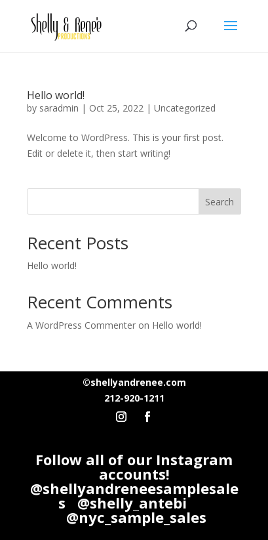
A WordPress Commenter (81, 325)
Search (219, 202)
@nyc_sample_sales (136, 517)
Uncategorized (185, 108)
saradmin (59, 108)
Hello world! (56, 95)
